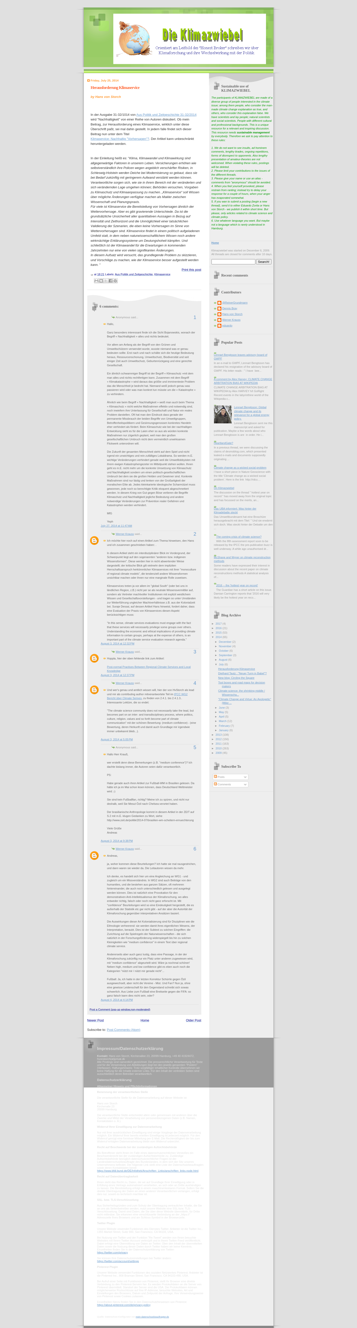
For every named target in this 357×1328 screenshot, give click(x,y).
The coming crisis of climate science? (239, 536)
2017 (219, 623)
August (223, 659)
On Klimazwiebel (224, 487)
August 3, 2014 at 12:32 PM (117, 643)
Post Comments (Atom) (123, 1030)
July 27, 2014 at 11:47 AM (116, 525)
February (225, 725)
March (223, 721)
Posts (219, 776)
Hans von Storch (232, 314)
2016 (219, 628)
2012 (219, 739)
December (225, 641)
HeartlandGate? (223, 443)
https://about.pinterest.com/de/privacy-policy (123, 1304)
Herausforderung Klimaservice (115, 87)
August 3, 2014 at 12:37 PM (117, 675)
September (226, 655)
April (222, 716)
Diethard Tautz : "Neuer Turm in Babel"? (242, 673)
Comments (222, 784)
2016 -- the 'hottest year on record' (237, 585)
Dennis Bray (229, 308)
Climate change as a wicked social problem (240, 467)
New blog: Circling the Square (236, 677)
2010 (219, 748)
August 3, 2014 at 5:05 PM (117, 739)
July (222, 664)
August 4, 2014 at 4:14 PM (117, 999)
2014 (219, 637)
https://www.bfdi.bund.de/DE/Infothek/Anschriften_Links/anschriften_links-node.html (148, 1170)
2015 (219, 632)
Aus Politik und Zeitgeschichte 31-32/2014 (166, 115)
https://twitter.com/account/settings (118, 1261)
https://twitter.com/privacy (112, 1252)
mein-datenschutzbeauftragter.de (152, 1317)
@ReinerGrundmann (235, 302)
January (224, 730)
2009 (219, 752)
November (225, 646)
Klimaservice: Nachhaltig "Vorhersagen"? (120, 139)
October (224, 650)
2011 (219, 743)
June (222, 707)
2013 (219, 734)
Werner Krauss (125, 533)
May (222, 712)
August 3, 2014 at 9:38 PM (117, 840)
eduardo (227, 325)
